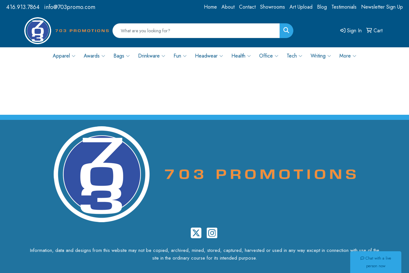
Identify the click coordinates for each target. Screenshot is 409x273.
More (347, 56)
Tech (294, 56)
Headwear (209, 56)
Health (241, 56)
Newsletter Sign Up (382, 7)
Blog (322, 7)
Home (210, 7)
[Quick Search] (196, 30)
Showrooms (272, 7)
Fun (180, 56)
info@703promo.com (69, 7)
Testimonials (344, 7)
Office (268, 56)
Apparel (64, 56)
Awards (94, 56)
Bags (121, 56)
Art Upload (301, 7)
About (228, 7)
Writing (321, 56)
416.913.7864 (23, 7)
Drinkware (151, 56)
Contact (247, 7)
